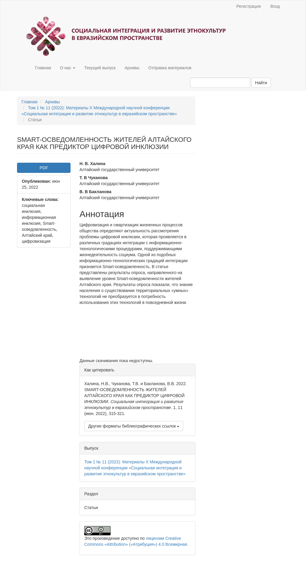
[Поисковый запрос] (220, 83)
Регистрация (248, 6)
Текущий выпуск (100, 67)
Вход (275, 6)
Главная (43, 67)
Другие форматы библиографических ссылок (133, 426)
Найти (261, 82)
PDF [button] (43, 167)
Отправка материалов (169, 67)
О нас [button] (67, 67)
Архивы (132, 67)
